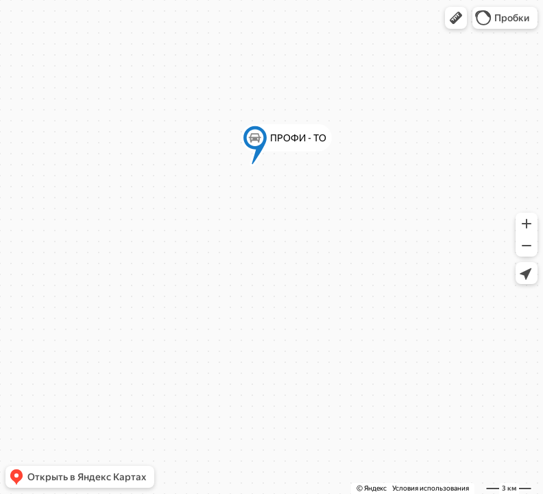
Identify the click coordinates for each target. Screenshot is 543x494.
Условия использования (430, 488)
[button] (456, 18)
